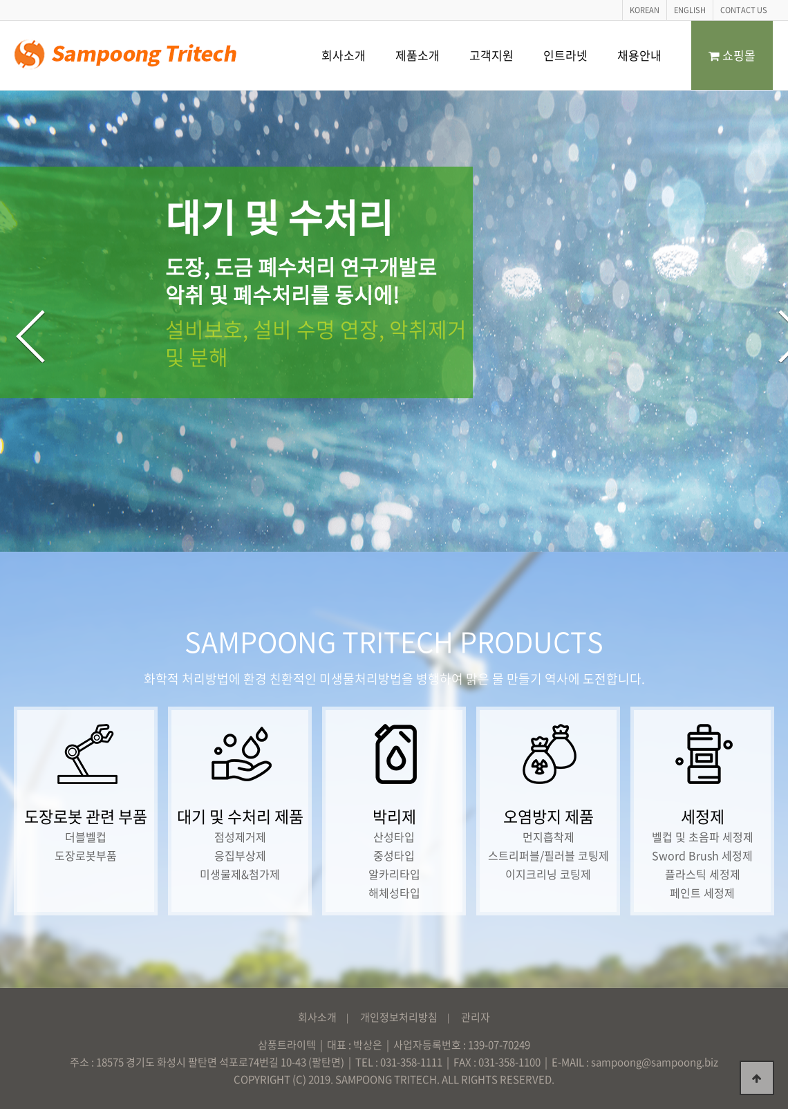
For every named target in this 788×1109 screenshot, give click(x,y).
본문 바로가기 (0, 0)
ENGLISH (690, 10)
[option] (394, 321)
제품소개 (417, 55)
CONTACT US (743, 10)
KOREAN (644, 10)
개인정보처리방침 (399, 1017)
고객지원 (491, 55)
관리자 (475, 1017)
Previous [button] (30, 336)
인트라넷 (565, 55)
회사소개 (343, 55)
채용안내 (639, 55)
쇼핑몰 (732, 55)
